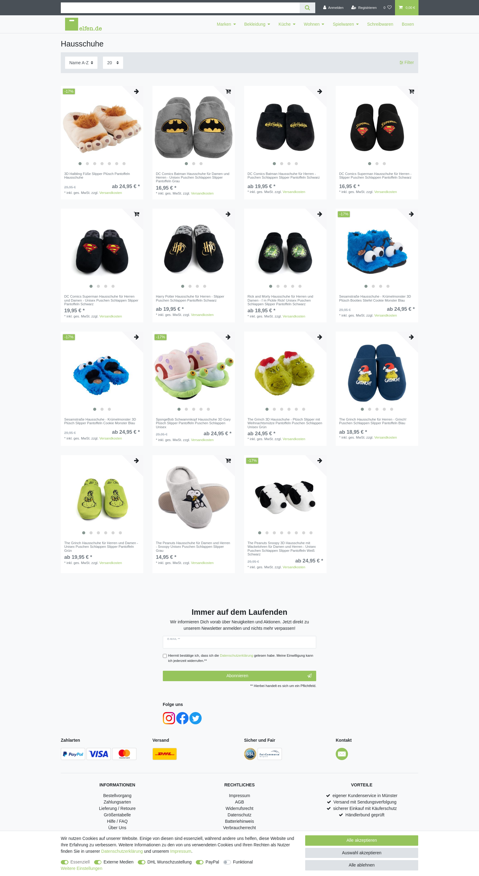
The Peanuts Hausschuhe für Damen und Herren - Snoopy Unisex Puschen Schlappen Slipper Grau (193, 546)
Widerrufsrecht (239, 808)
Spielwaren (343, 24)
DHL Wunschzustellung (170, 861)
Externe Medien (118, 861)
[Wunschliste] (387, 7)
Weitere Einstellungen (81, 868)
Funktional (243, 861)
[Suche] (307, 7)
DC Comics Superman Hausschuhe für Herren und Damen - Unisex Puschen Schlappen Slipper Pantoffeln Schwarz (101, 300)
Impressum (239, 795)
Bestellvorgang (117, 795)
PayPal (212, 861)
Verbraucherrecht (239, 827)
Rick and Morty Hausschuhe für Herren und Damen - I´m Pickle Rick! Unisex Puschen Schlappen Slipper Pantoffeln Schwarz (280, 300)
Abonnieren (269, 676)
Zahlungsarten (117, 802)
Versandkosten (110, 193)
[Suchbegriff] (180, 7)
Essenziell (80, 861)
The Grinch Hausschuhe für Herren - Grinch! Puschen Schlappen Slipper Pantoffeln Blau (372, 421)
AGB (239, 802)
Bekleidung (254, 24)
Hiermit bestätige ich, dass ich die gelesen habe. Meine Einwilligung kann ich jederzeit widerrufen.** (240, 658)
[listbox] (102, 127)
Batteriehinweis (239, 821)
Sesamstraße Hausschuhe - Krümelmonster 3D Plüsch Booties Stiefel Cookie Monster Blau (375, 298)
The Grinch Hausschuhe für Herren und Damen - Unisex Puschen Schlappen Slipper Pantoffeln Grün (101, 546)
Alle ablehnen (362, 865)
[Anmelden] (333, 7)
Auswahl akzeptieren (361, 852)
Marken (224, 24)
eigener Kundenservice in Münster (364, 795)
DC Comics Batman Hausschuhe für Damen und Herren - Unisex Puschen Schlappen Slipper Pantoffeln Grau (192, 177)
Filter (407, 62)
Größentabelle (117, 814)
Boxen (408, 24)
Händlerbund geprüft (365, 814)
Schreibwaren (380, 24)
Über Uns (117, 827)
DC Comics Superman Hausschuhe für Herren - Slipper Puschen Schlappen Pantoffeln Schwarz (375, 175)
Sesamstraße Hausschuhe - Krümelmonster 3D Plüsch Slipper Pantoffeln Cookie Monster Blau (100, 421)
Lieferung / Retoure (117, 808)
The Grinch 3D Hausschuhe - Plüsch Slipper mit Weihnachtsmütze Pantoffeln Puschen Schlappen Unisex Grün (284, 423)
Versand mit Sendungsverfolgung (365, 802)
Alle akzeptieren (361, 840)
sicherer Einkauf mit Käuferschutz (365, 808)
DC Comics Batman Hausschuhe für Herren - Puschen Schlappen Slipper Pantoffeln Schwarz (283, 175)
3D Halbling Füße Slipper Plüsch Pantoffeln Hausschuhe (97, 175)
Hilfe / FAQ (117, 821)
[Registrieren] (364, 7)
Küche (285, 24)
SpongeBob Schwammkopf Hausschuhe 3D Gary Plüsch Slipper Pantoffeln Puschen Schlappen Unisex (193, 423)
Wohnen (312, 24)
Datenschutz (239, 814)
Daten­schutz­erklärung (122, 851)
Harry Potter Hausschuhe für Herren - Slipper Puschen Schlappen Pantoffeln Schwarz (190, 298)
